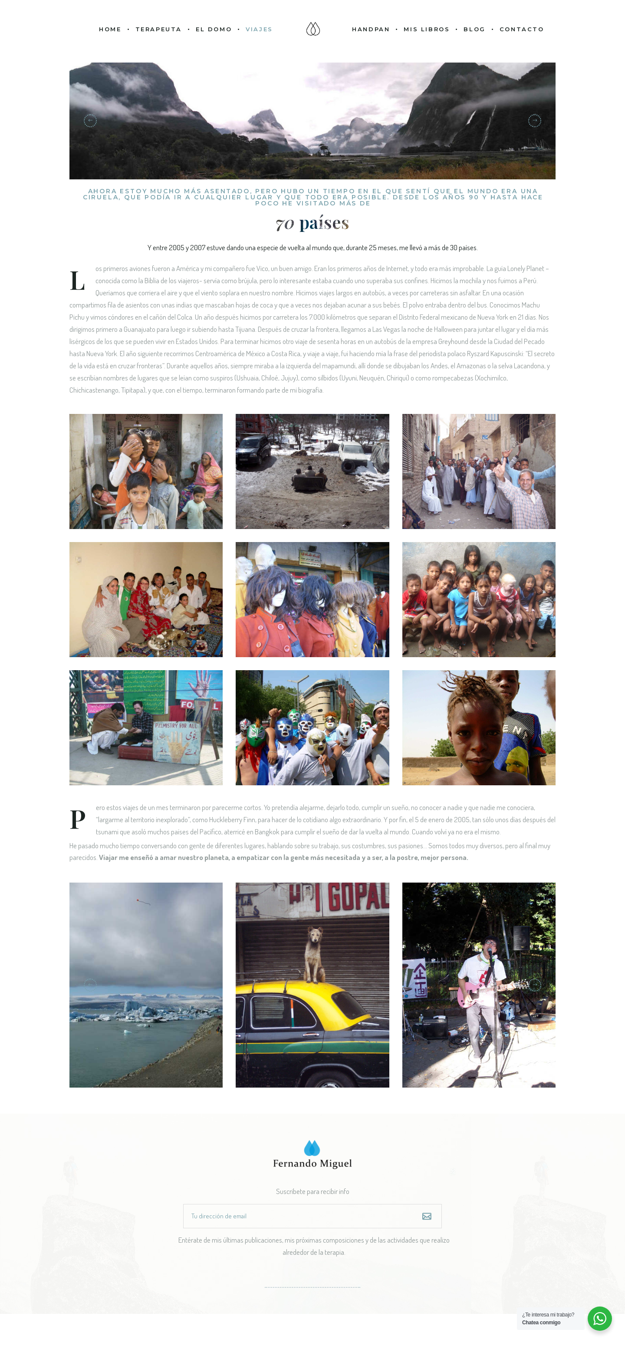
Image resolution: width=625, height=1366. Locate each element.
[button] (534, 120)
